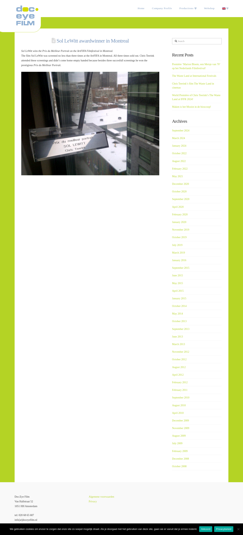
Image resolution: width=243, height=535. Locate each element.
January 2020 (179, 222)
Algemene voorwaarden (101, 496)
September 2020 (180, 199)
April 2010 (178, 413)
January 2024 (179, 145)
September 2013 (180, 329)
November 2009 (180, 428)
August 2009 (179, 435)
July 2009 (177, 443)
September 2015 (180, 267)
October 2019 (179, 237)
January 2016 (179, 260)
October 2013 (179, 321)
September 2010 (180, 397)
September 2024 (180, 130)
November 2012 (180, 351)
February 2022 (180, 168)
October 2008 (179, 466)
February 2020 (180, 214)
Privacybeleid (223, 529)
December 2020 (180, 184)
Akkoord (205, 529)
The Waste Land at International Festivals (194, 75)
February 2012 (180, 382)
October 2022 (179, 153)
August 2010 (179, 405)
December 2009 (180, 420)
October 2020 (179, 191)
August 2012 (179, 367)
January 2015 (179, 298)
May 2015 (177, 283)
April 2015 (178, 290)
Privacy (93, 501)
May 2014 (177, 313)
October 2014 (179, 306)
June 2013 (177, 336)
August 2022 (179, 161)
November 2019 (180, 229)
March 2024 (178, 138)
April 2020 (178, 206)
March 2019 (178, 252)
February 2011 (180, 390)
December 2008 (180, 458)
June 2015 (177, 275)
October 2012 (179, 359)
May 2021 (177, 176)
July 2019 (177, 245)
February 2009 (180, 451)
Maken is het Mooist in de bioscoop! (191, 106)
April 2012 (178, 374)
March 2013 (178, 344)
